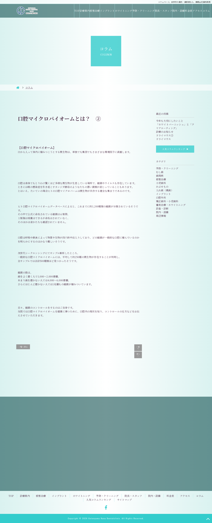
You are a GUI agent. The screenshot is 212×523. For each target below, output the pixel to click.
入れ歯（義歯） (164, 190)
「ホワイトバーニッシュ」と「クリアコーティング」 (175, 126)
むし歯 (159, 172)
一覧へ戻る (23, 346)
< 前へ (138, 347)
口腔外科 (161, 197)
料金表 (188, 10)
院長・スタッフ (163, 10)
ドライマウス (163, 139)
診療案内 (85, 10)
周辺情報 (161, 216)
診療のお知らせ (164, 131)
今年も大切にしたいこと (169, 121)
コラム (206, 10)
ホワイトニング (123, 10)
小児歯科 (161, 183)
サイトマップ (124, 499)
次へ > (138, 355)
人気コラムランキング (175, 149)
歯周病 (159, 175)
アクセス (197, 10)
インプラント (107, 10)
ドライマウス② (164, 135)
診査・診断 (162, 208)
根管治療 (95, 10)
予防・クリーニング (143, 10)
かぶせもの (162, 186)
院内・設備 (178, 10)
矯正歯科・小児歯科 (167, 201)
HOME (17, 87)
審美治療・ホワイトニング (171, 205)
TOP (77, 10)
